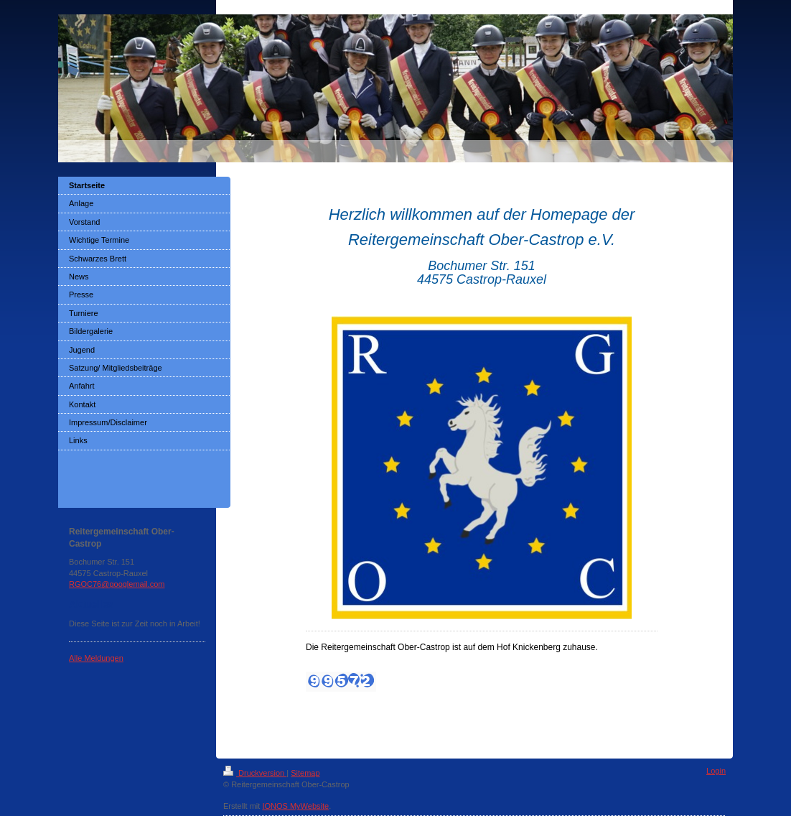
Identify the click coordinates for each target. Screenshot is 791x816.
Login (716, 770)
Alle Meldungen (96, 658)
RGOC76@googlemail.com (116, 584)
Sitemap (305, 773)
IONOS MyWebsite (295, 806)
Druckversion (254, 773)
